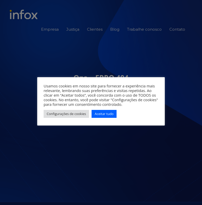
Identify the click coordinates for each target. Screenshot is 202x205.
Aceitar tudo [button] (104, 113)
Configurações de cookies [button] (66, 113)
